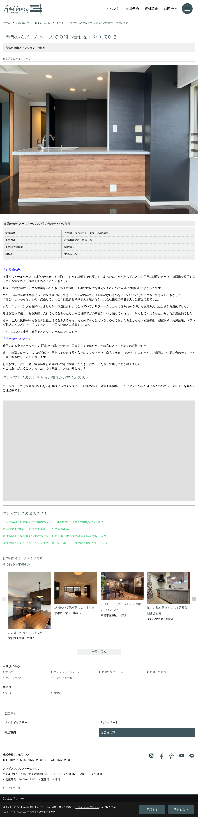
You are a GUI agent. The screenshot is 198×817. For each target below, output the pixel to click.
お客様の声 (108, 732)
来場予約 (132, 8)
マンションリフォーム (67, 671)
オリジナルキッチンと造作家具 (49, 529)
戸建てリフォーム (112, 671)
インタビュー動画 (64, 677)
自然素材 (11, 522)
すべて (9, 671)
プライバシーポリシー (87, 807)
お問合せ (170, 8)
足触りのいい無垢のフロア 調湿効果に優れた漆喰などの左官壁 (63, 522)
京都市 (58, 692)
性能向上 (11, 536)
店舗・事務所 (158, 671)
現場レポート (109, 722)
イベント (113, 8)
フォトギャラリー (15, 722)
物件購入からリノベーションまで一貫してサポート (39, 543)
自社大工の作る (16, 529)
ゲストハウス (13, 677)
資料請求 (151, 8)
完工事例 (10, 732)
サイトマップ (12, 788)
